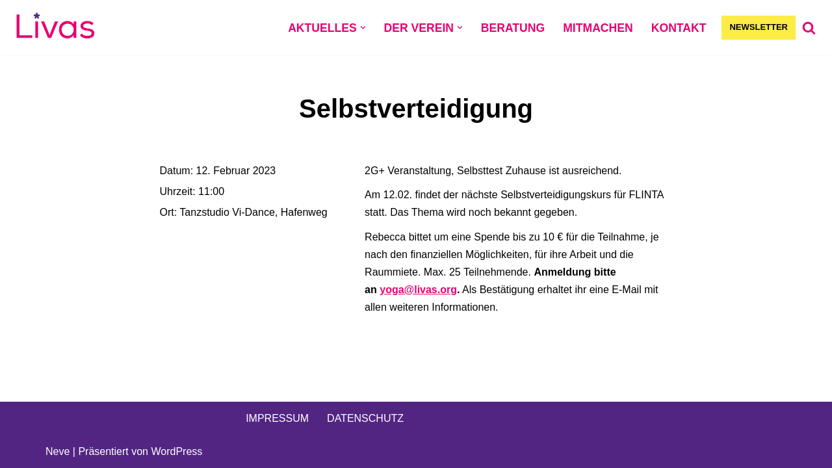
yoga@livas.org (418, 289)
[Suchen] (809, 27)
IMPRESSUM (277, 418)
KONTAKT (679, 27)
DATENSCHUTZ (365, 418)
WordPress (176, 451)
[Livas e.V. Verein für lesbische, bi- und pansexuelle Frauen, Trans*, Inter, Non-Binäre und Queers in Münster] (55, 28)
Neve (58, 451)
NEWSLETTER (758, 27)
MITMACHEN (598, 27)
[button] (363, 28)
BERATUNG (513, 27)
